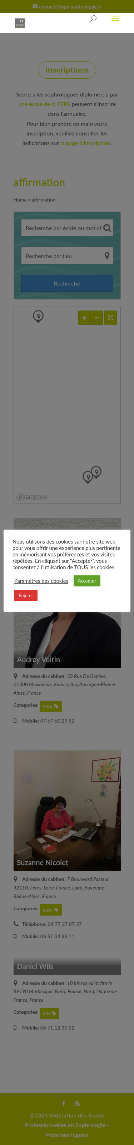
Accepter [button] (87, 581)
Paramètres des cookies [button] (41, 581)
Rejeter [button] (26, 595)
